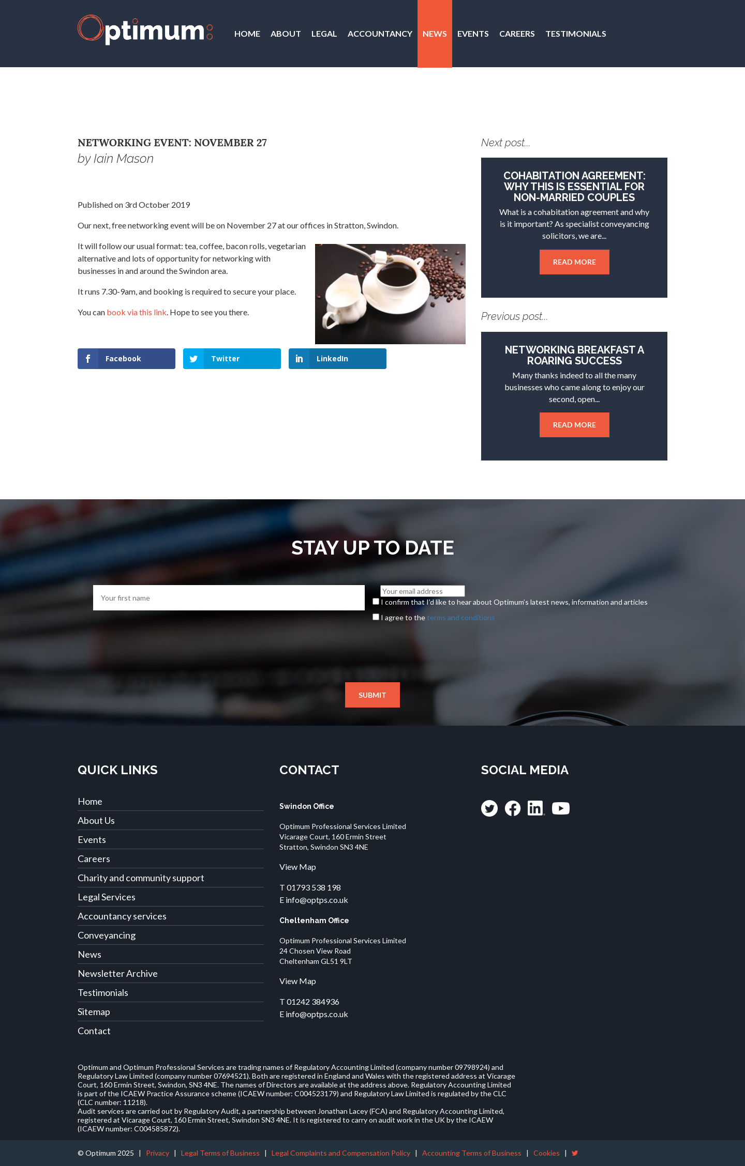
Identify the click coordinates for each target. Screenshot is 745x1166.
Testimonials (575, 33)
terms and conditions (461, 617)
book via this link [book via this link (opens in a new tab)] (137, 312)
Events (473, 33)
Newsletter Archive (118, 973)
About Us (96, 820)
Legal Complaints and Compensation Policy (341, 1152)
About (286, 33)
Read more (574, 261)
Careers (517, 33)
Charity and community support (141, 877)
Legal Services (107, 896)
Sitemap (94, 1011)
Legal (324, 33)
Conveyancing (107, 935)
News (435, 33)
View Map (297, 866)
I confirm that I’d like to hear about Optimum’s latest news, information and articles (514, 601)
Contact (255, 101)
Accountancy (380, 33)
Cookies (546, 1152)
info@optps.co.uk (317, 899)
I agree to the (438, 617)
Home (247, 33)
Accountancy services (122, 916)
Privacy (157, 1152)
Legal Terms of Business (220, 1152)
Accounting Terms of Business (472, 1152)
